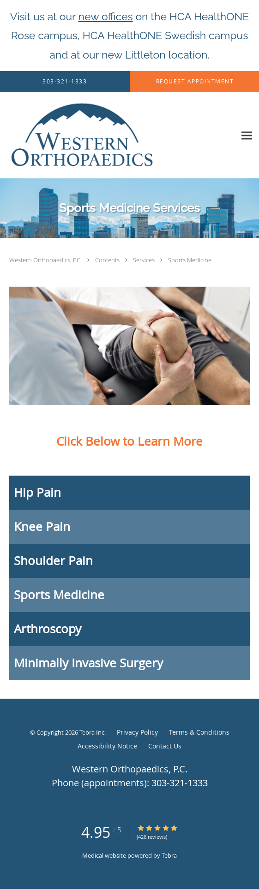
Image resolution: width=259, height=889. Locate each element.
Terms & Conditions (199, 732)
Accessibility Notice (107, 746)
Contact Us (164, 746)
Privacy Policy (137, 732)
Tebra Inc (91, 732)
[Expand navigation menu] (246, 135)
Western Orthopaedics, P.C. (46, 260)
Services (144, 260)
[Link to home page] (110, 135)
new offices (105, 16)
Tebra (169, 855)
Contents (108, 260)
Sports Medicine (189, 260)
